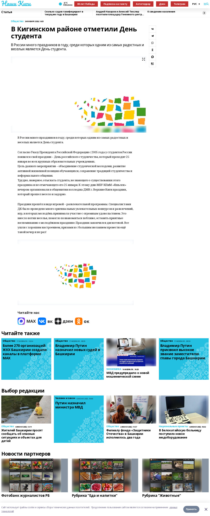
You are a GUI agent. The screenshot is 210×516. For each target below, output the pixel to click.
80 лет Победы (86, 3)
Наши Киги (16, 3)
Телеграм (179, 3)
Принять (191, 509)
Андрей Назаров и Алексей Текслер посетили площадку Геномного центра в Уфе (119, 13)
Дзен (162, 3)
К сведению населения (161, 11)
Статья (6, 12)
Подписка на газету (115, 3)
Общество (17, 21)
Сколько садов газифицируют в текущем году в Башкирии (64, 13)
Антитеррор (143, 3)
